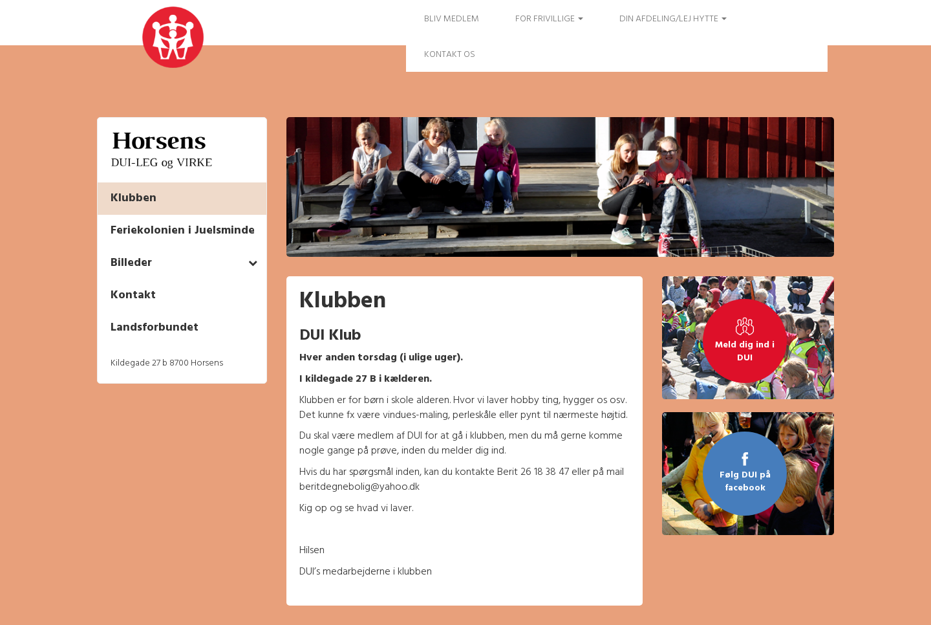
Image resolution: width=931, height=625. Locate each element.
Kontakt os (449, 54)
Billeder (131, 263)
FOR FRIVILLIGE (549, 19)
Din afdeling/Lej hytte (673, 19)
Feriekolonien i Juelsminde (183, 230)
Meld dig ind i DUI (745, 352)
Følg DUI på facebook (745, 482)
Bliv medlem (451, 19)
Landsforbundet (154, 327)
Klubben (133, 198)
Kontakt (133, 295)
